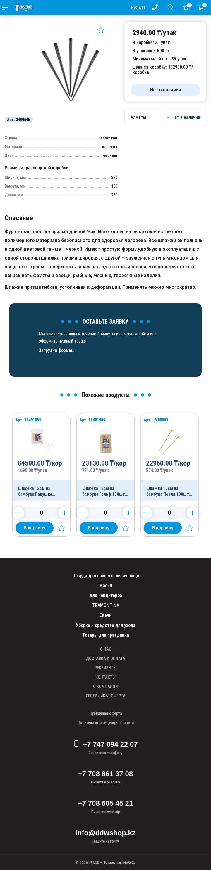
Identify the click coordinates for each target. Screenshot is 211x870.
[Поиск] (171, 7)
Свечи (105, 615)
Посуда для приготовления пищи (105, 575)
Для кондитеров (105, 595)
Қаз (142, 7)
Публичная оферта (105, 713)
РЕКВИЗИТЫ (105, 667)
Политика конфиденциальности (105, 722)
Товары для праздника (105, 635)
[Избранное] (187, 7)
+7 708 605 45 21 (105, 803)
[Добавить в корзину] (35, 528)
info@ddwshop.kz (105, 833)
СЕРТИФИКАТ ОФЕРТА (106, 695)
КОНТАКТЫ (105, 677)
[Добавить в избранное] (101, 30)
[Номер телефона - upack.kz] (156, 7)
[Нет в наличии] (165, 90)
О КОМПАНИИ (105, 686)
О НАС (105, 649)
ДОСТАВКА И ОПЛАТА (105, 658)
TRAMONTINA (105, 605)
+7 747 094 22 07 (105, 744)
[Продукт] (41, 457)
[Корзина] (202, 7)
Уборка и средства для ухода (105, 625)
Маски (105, 585)
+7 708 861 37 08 (105, 774)
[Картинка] (70, 110)
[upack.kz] (22, 7)
